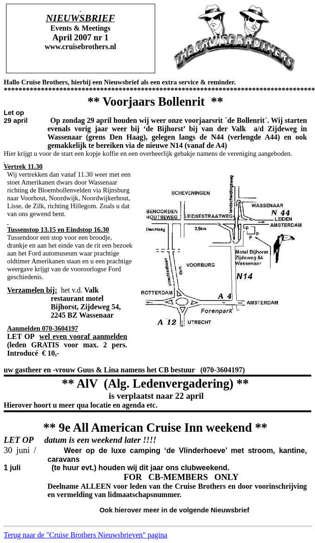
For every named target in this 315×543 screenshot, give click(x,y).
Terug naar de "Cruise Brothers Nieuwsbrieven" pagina (85, 535)
